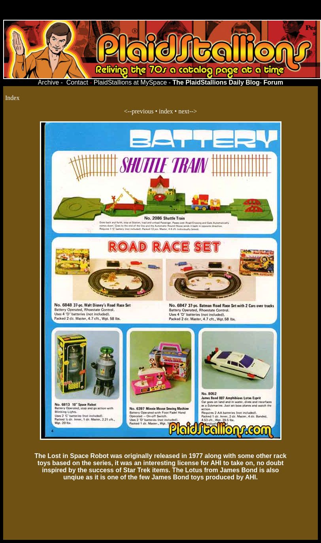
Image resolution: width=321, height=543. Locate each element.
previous (142, 111)
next (183, 111)
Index (12, 97)
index (166, 111)
